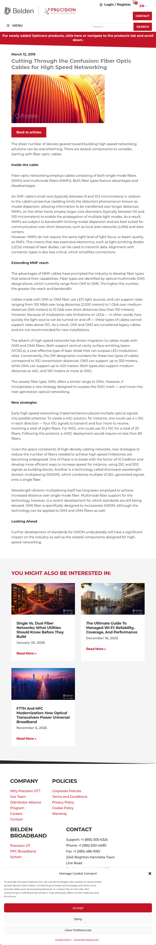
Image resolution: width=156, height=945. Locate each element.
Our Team (18, 797)
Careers (16, 814)
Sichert (16, 857)
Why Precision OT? (25, 791)
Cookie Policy (63, 939)
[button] (150, 874)
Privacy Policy (63, 802)
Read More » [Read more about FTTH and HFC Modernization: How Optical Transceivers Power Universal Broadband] (26, 739)
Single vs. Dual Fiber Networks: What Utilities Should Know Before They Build (40, 630)
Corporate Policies (66, 791)
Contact (16, 819)
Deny (78, 919)
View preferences (78, 930)
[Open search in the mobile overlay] (121, 27)
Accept (78, 908)
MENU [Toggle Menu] (14, 26)
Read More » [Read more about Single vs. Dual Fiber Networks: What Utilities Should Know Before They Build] (26, 653)
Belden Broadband (28, 832)
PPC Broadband (23, 851)
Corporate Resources (86, 939)
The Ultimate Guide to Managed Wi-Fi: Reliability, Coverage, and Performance (111, 627)
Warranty (59, 814)
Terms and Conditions (69, 797)
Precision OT (20, 846)
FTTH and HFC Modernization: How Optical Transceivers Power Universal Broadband (43, 715)
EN (142, 6)
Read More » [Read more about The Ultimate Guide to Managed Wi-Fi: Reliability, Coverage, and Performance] (96, 649)
